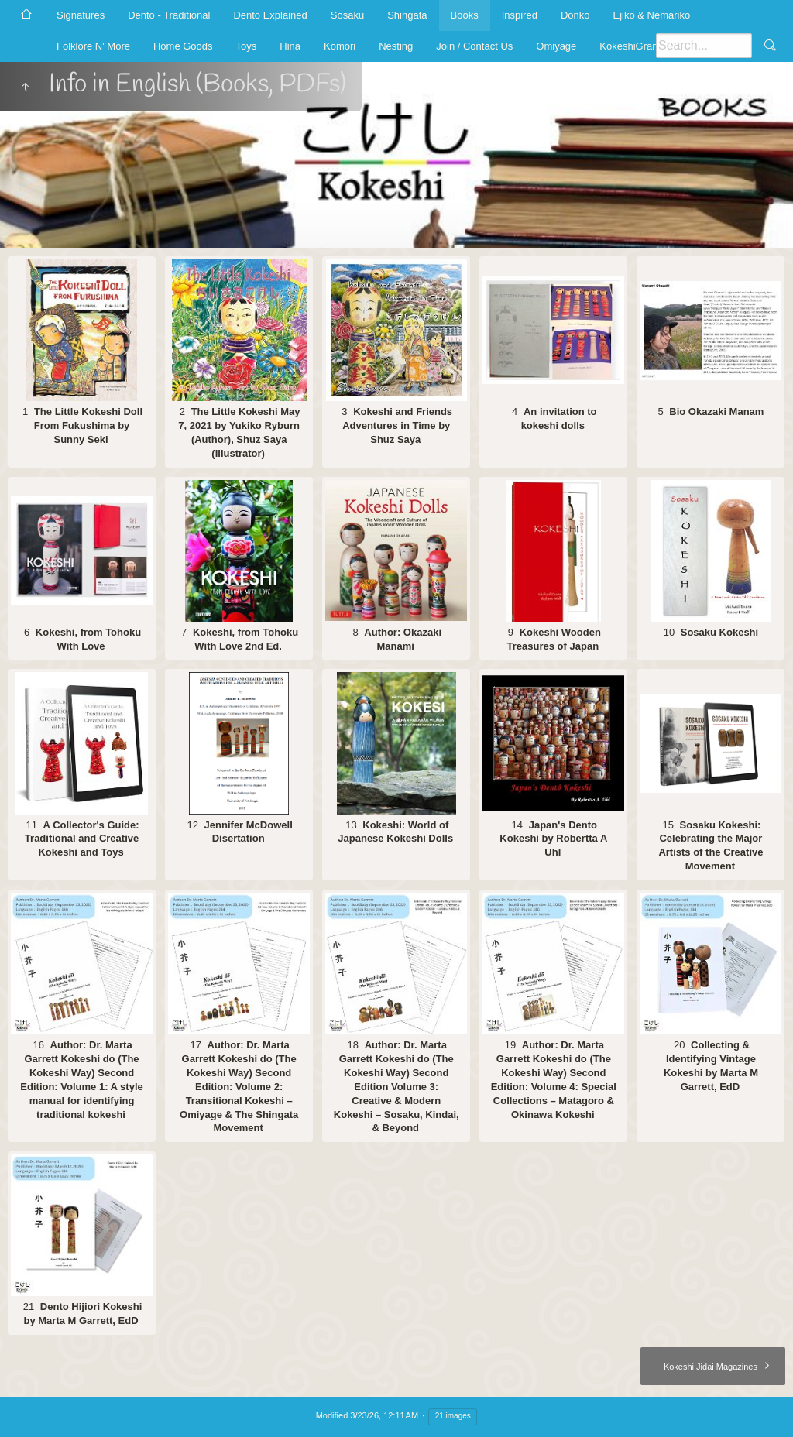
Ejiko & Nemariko (651, 15)
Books (465, 15)
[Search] (704, 45)
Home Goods (183, 46)
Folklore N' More (93, 46)
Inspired (519, 15)
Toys (246, 46)
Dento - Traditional (169, 15)
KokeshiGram (630, 46)
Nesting (396, 46)
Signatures (81, 15)
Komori (339, 46)
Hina (290, 46)
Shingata (407, 15)
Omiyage (556, 46)
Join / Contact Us (474, 46)
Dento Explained (270, 15)
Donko (575, 15)
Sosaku (347, 15)
